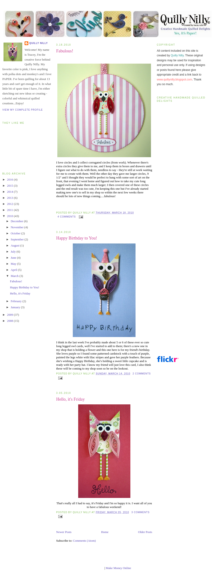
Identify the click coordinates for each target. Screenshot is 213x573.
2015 (10, 185)
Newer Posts (63, 532)
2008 (10, 321)
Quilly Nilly (38, 43)
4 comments (67, 216)
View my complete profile (22, 110)
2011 (10, 210)
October (16, 233)
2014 (10, 191)
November (17, 227)
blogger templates (93, 568)
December (17, 221)
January (16, 307)
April (14, 270)
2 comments (141, 373)
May (14, 263)
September (18, 239)
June (14, 257)
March (15, 276)
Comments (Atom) (84, 540)
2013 (10, 197)
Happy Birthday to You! (24, 287)
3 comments (140, 512)
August (15, 245)
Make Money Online (118, 568)
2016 (10, 179)
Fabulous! (16, 281)
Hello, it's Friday (20, 293)
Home (105, 532)
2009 (10, 314)
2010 (10, 216)
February (16, 301)
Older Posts (145, 532)
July (14, 251)
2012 (10, 204)
